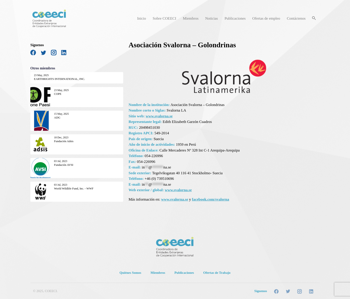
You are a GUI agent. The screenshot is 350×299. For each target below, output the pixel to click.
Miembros (190, 18)
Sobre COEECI (164, 18)
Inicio (141, 18)
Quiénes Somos (130, 272)
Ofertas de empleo (266, 18)
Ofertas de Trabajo (217, 272)
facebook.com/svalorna (210, 199)
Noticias (211, 18)
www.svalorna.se (159, 116)
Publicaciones (235, 18)
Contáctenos (296, 18)
